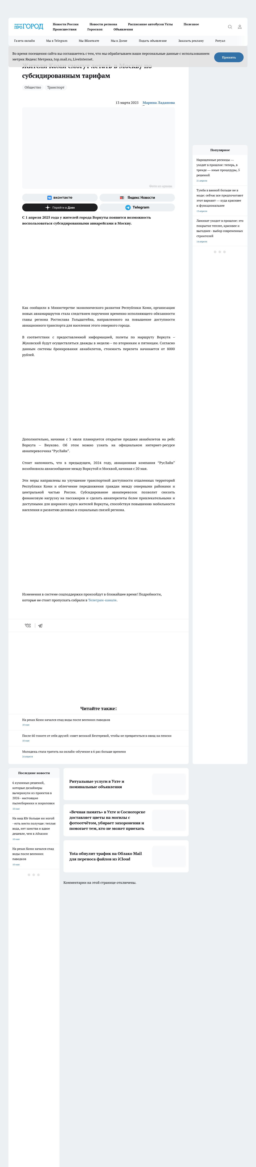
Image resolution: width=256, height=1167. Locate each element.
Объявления (123, 29)
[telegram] (42, 625)
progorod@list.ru (90, 1088)
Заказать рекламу (191, 41)
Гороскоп (95, 29)
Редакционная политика (120, 1051)
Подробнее (185, 1145)
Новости (62, 1061)
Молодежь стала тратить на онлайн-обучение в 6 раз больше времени (98, 754)
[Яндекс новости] (137, 198)
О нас (110, 1056)
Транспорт (55, 87)
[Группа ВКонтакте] (60, 198)
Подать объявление (153, 41)
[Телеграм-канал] (137, 207)
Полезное (191, 24)
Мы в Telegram (56, 41)
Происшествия (64, 29)
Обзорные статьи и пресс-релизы (27, 1046)
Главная (12, 1061)
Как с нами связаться (20, 1056)
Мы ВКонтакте (89, 41)
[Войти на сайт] (240, 27)
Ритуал (220, 41)
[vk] (28, 625)
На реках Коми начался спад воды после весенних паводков (98, 722)
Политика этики (67, 1051)
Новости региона (103, 24)
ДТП (109, 1046)
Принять (229, 57)
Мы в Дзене (119, 41)
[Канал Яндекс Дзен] (60, 207)
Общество (33, 87)
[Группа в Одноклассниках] (190, 1030)
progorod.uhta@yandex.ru (22, 1094)
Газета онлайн (24, 41)
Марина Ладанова (159, 102)
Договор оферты (67, 1046)
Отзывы (62, 1056)
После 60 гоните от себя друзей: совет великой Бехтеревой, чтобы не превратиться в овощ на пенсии (98, 738)
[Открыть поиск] (230, 27)
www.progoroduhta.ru (39, 1071)
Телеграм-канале (102, 600)
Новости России (66, 24)
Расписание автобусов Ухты (150, 24)
